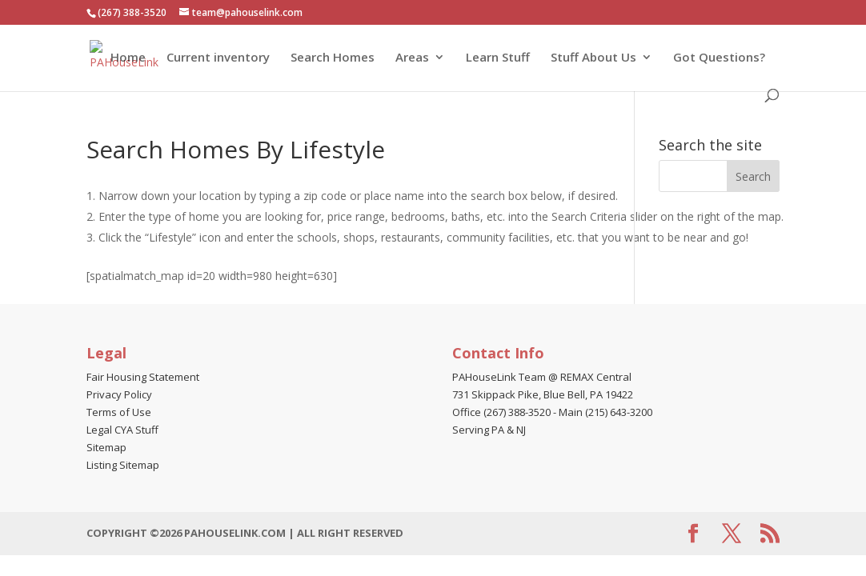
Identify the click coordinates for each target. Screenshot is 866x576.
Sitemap (106, 447)
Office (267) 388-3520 (501, 412)
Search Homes (333, 58)
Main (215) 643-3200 (605, 412)
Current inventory (218, 58)
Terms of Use (118, 412)
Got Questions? (719, 58)
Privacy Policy (119, 394)
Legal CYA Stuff (122, 429)
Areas (412, 58)
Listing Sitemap (122, 465)
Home (128, 58)
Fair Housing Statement (142, 377)
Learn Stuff (498, 58)
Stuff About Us (593, 58)
